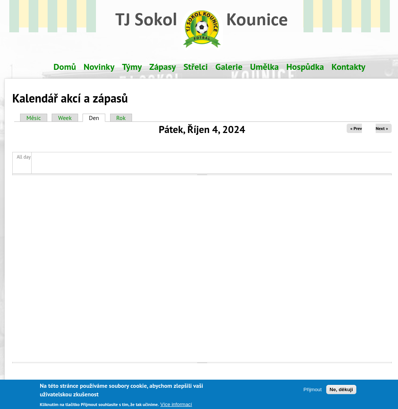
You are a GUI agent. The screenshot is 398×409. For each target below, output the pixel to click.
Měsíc (33, 117)
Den (97, 117)
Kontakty (348, 66)
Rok (121, 117)
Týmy (132, 66)
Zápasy (163, 66)
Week (64, 117)
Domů (65, 66)
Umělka (264, 66)
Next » (382, 128)
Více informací (176, 406)
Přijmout (313, 390)
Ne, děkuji (341, 390)
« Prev (356, 128)
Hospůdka (305, 66)
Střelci (195, 66)
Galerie (229, 66)
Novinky (99, 66)
